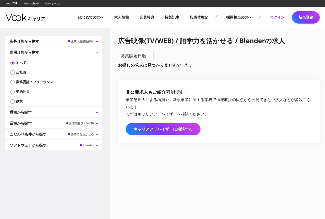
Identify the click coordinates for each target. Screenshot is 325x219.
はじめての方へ (91, 17)
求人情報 (121, 17)
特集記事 (172, 17)
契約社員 (23, 91)
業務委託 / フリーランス (34, 82)
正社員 (21, 72)
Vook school (31, 3)
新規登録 (306, 17)
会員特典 (146, 17)
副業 (19, 101)
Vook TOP (12, 3)
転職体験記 (199, 17)
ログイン (277, 17)
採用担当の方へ (239, 17)
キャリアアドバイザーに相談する (163, 129)
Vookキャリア (53, 3)
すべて (21, 62)
